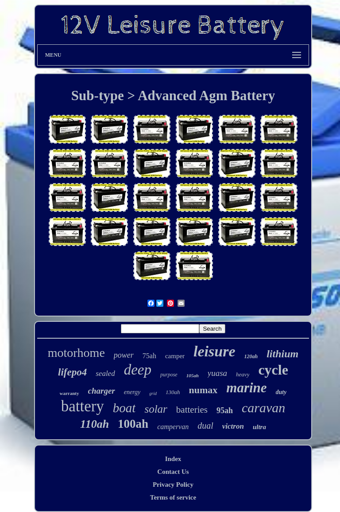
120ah (251, 356)
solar (155, 409)
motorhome (76, 353)
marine (246, 387)
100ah (133, 423)
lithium (282, 354)
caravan (263, 407)
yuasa (217, 373)
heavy (242, 374)
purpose (169, 374)
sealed (105, 373)
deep (137, 370)
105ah (192, 375)
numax (203, 389)
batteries (192, 409)
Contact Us (173, 471)
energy (132, 392)
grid (153, 393)
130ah (173, 392)
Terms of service (173, 497)
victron (233, 426)
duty (281, 392)
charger (101, 390)
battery (82, 406)
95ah (224, 410)
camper (175, 356)
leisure (214, 351)
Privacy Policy (173, 484)
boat (124, 408)
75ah (149, 356)
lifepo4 (72, 372)
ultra (259, 426)
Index (173, 458)
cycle (273, 370)
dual (205, 425)
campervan (173, 426)
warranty (69, 393)
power (124, 355)
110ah (94, 424)
